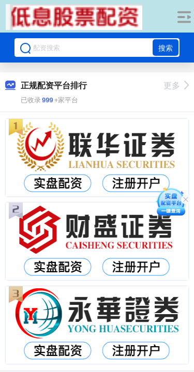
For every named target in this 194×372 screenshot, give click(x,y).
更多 (176, 85)
